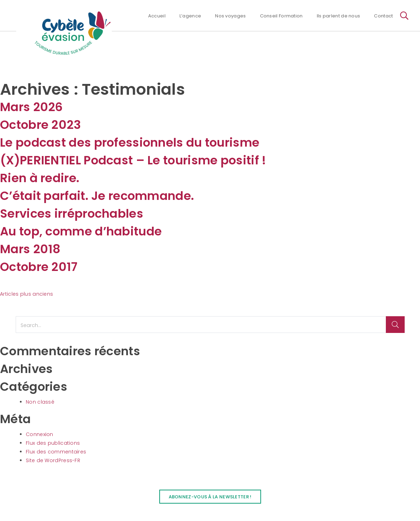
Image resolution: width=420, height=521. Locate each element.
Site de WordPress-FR (53, 460)
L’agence (190, 16)
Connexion (39, 434)
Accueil (157, 16)
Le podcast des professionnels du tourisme (129, 142)
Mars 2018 (30, 249)
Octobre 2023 (40, 124)
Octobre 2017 (39, 266)
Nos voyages (230, 16)
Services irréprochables (71, 213)
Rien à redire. (39, 178)
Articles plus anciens (26, 293)
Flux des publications (53, 443)
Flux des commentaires (56, 451)
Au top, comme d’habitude (81, 231)
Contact (383, 16)
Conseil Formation (281, 16)
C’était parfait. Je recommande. (97, 195)
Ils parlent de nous (338, 16)
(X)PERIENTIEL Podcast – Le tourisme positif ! (133, 160)
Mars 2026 (31, 107)
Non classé (40, 401)
